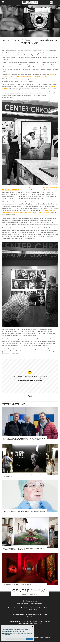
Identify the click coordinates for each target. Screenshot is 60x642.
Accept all (29, 639)
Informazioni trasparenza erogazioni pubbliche (37, 637)
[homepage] (30, 591)
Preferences (16, 639)
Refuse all (23, 639)
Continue (9, 639)
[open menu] (2, 2)
